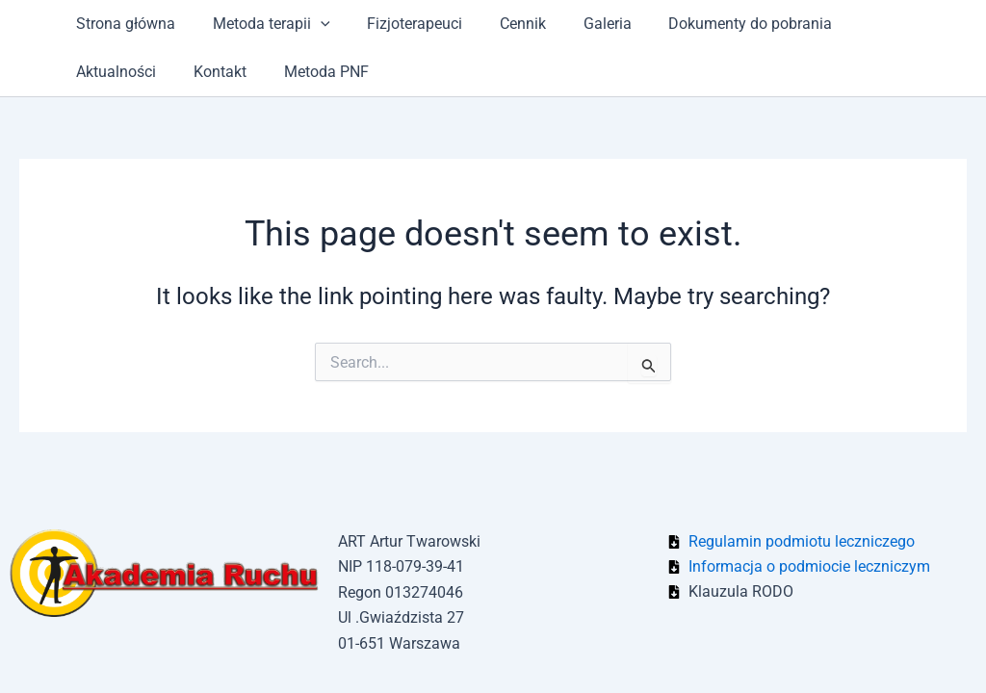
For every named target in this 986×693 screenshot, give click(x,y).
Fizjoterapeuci (399, 23)
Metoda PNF (199, 72)
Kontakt (99, 72)
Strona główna (122, 23)
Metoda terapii (262, 24)
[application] (311, 24)
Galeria (579, 23)
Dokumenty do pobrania (715, 23)
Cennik (501, 23)
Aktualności (868, 23)
